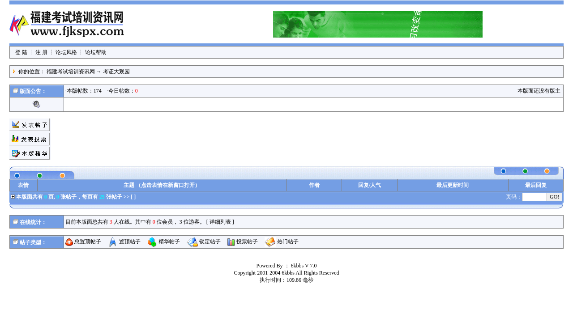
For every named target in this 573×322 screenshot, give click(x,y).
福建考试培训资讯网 (71, 71)
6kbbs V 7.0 (304, 266)
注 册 (41, 52)
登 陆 (21, 52)
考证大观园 (116, 71)
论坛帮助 (96, 52)
